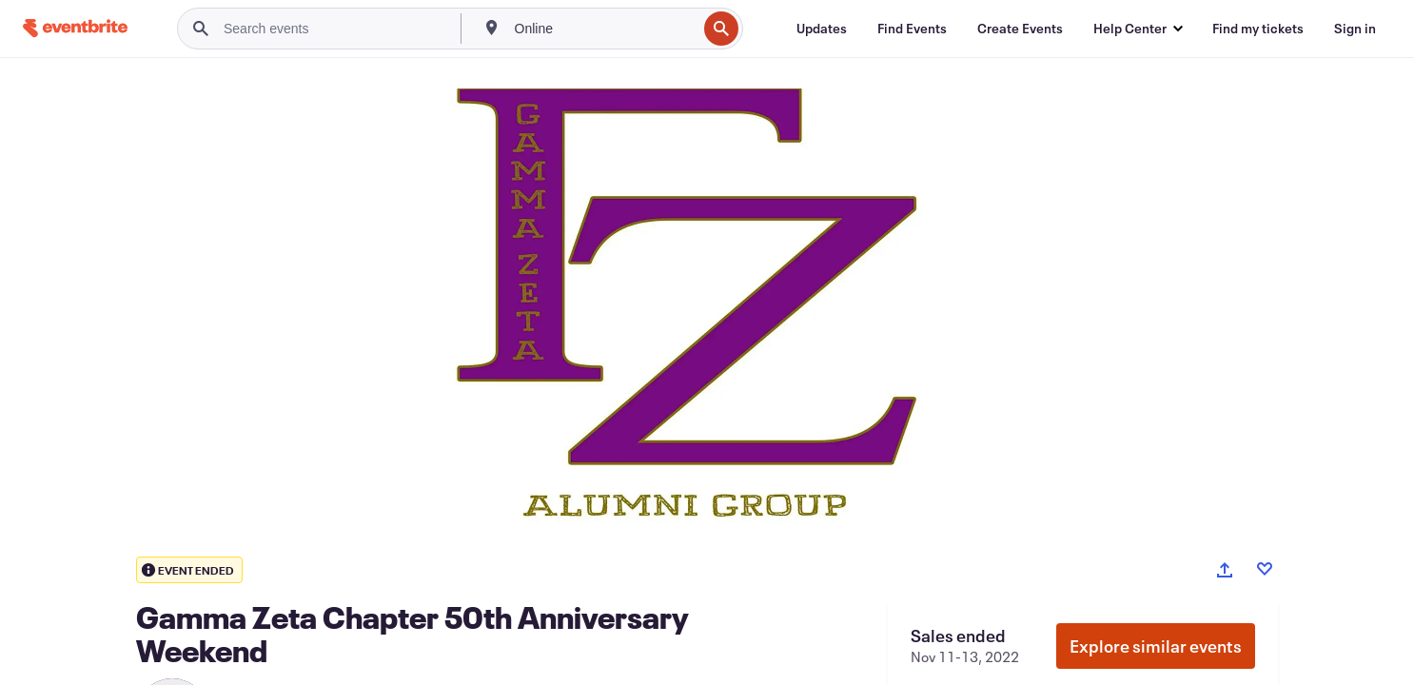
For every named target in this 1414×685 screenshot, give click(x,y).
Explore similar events (1156, 646)
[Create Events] (1020, 29)
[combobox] (604, 28)
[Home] (75, 28)
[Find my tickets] (1258, 29)
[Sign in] (1355, 29)
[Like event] (1264, 569)
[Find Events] (912, 29)
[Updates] (821, 29)
